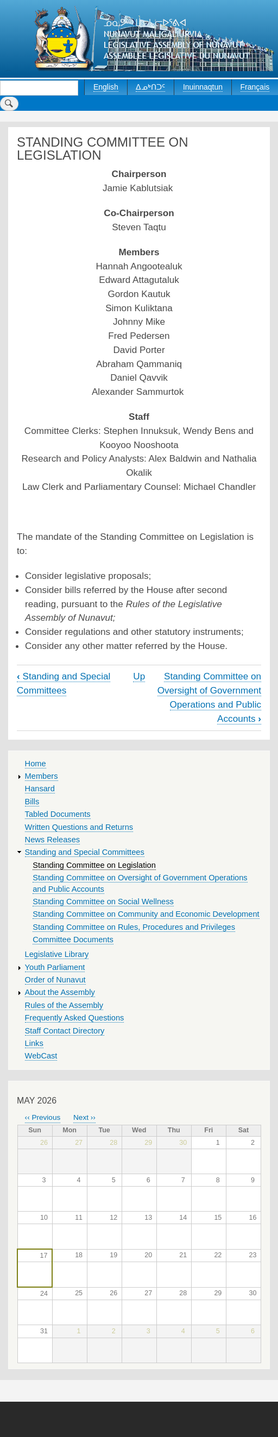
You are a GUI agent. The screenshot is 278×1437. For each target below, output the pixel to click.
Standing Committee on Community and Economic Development (146, 914)
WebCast (41, 1055)
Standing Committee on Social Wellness (103, 901)
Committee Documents (73, 939)
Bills (32, 801)
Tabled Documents (58, 814)
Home (35, 763)
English (105, 87)
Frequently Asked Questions (74, 1017)
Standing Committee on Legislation (94, 865)
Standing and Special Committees (84, 852)
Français (255, 87)
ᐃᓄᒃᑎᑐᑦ (150, 87)
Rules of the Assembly (64, 1005)
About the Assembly (60, 992)
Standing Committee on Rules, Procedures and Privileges (134, 927)
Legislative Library (57, 954)
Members (41, 776)
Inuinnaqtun (203, 87)
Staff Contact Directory (65, 1030)
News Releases (52, 839)
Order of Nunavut (55, 979)
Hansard (40, 788)
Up (139, 676)
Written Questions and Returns (79, 827)
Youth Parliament (55, 967)
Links (34, 1043)
